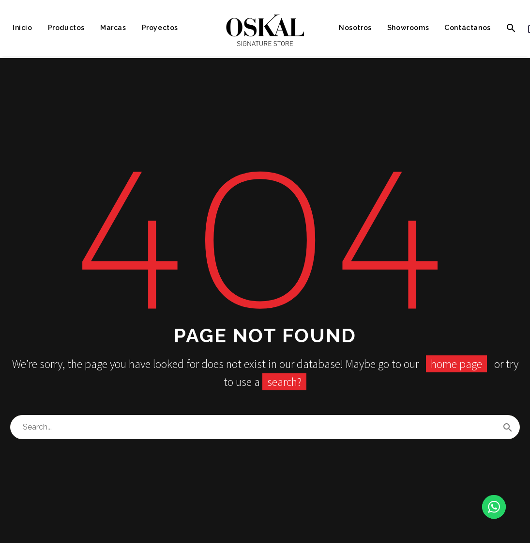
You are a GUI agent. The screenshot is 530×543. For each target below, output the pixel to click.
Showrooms (408, 28)
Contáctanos (467, 28)
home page (456, 363)
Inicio (22, 28)
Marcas (113, 28)
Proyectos (160, 28)
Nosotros (355, 28)
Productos (66, 28)
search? (284, 381)
